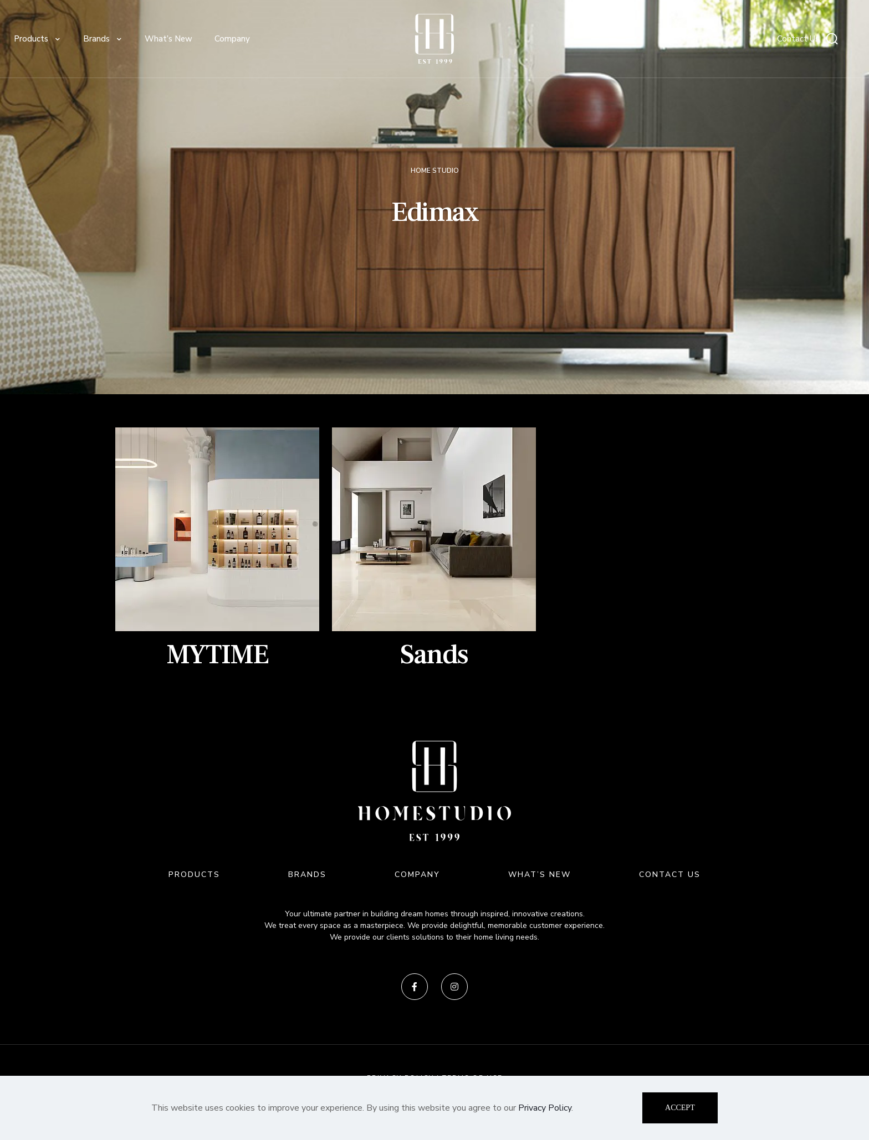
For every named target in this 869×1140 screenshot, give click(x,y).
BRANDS (307, 874)
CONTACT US (670, 874)
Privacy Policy (544, 1108)
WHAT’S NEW (539, 874)
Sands (434, 655)
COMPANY (417, 874)
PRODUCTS (194, 874)
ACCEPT (680, 1107)
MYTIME (217, 655)
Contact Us (798, 38)
